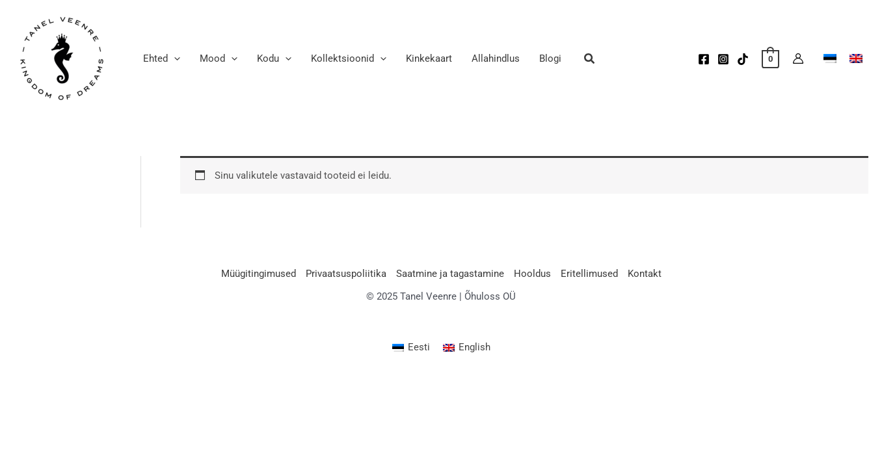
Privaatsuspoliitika (346, 274)
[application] (174, 58)
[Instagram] (723, 59)
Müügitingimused (258, 274)
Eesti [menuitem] (419, 347)
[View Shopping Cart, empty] (770, 58)
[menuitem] (411, 348)
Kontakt (645, 274)
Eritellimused (589, 274)
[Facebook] (704, 59)
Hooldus (532, 274)
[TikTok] (743, 59)
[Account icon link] (798, 58)
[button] (590, 60)
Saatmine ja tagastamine (450, 274)
